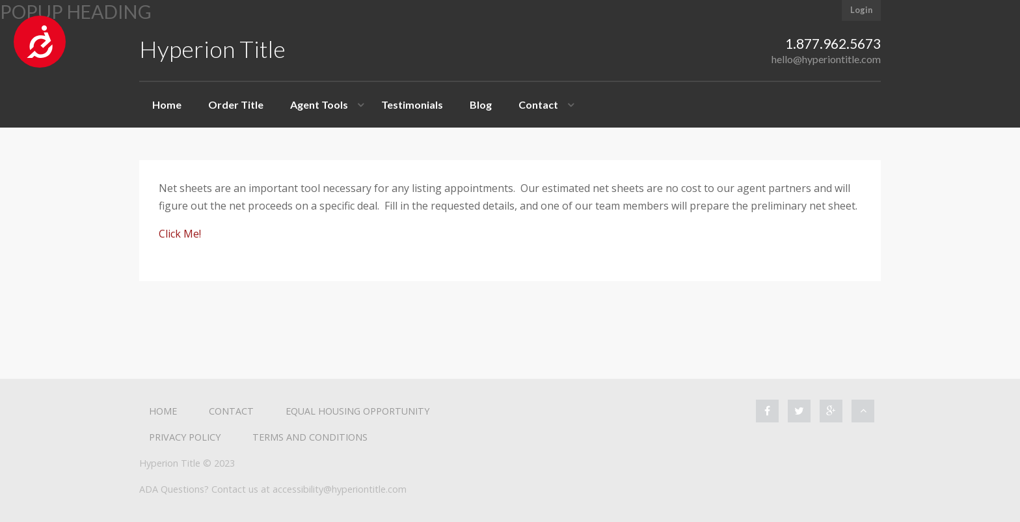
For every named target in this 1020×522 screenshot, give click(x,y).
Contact (538, 104)
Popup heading (76, 12)
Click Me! (180, 234)
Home (166, 104)
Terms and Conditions (310, 437)
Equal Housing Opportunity (357, 411)
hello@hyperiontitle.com (826, 59)
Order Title (235, 104)
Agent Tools (319, 104)
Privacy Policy (185, 437)
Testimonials (412, 104)
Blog (481, 104)
